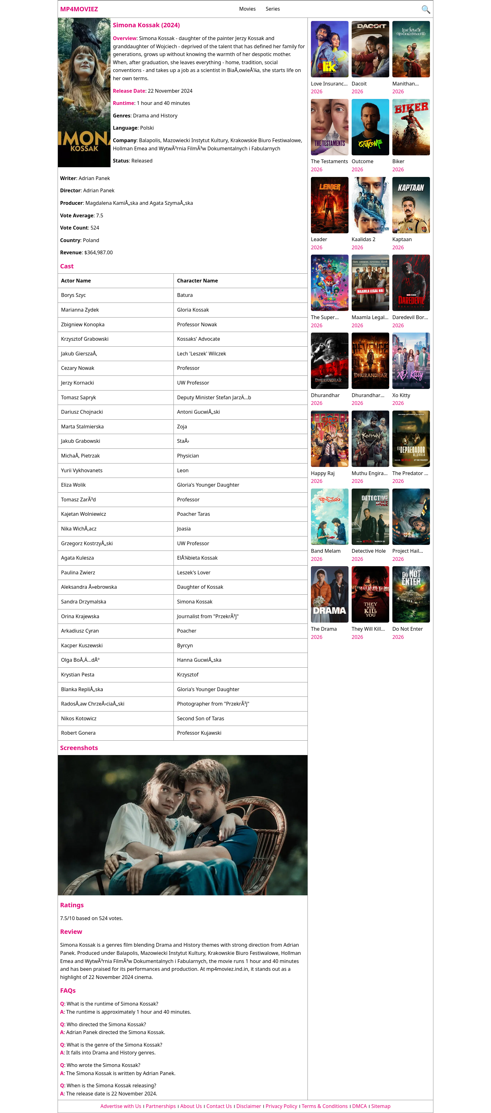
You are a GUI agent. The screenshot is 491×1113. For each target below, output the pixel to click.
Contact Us (219, 1106)
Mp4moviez (79, 9)
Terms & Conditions (325, 1106)
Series (273, 8)
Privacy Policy (281, 1106)
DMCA (359, 1106)
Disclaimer (248, 1106)
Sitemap (381, 1106)
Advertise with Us (121, 1106)
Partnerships (161, 1106)
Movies (247, 8)
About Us (191, 1106)
